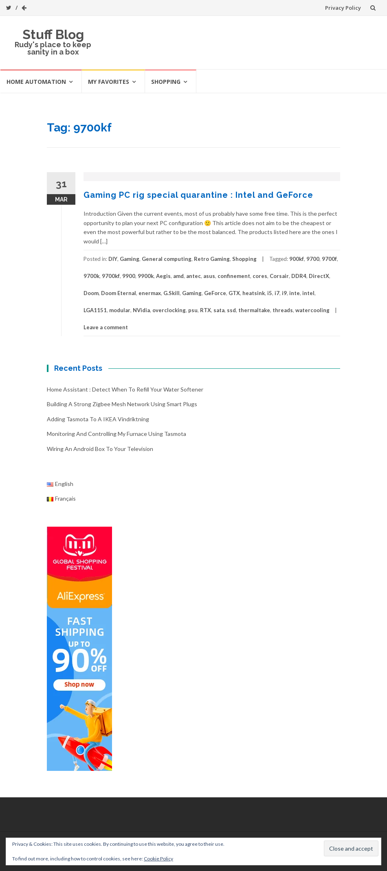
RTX (205, 310)
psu (193, 310)
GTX (234, 293)
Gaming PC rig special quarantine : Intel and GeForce (198, 195)
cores (260, 276)
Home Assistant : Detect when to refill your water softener (125, 389)
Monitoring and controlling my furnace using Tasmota (116, 433)
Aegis (163, 276)
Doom (91, 293)
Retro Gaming (212, 259)
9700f (329, 259)
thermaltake (254, 310)
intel (308, 293)
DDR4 (298, 276)
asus (209, 276)
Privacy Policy (343, 7)
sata (218, 310)
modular (119, 310)
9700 (312, 259)
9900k (146, 276)
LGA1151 (95, 310)
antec (193, 276)
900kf (296, 259)
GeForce (215, 293)
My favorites (108, 81)
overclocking (169, 310)
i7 (277, 293)
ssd (231, 310)
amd (178, 276)
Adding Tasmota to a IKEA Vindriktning (98, 419)
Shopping (165, 81)
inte (294, 293)
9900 (128, 276)
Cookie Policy (158, 859)
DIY (112, 259)
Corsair (279, 276)
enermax (150, 293)
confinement (234, 276)
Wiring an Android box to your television (100, 448)
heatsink (253, 293)
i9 (284, 293)
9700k (91, 276)
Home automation (36, 81)
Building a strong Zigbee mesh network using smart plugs (122, 403)
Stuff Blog (53, 34)
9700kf (111, 276)
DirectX (319, 276)
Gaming (129, 259)
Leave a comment (106, 327)
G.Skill (171, 293)
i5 (269, 293)
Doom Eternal (118, 293)
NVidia (141, 310)
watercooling (312, 310)
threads (283, 310)
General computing (166, 259)
